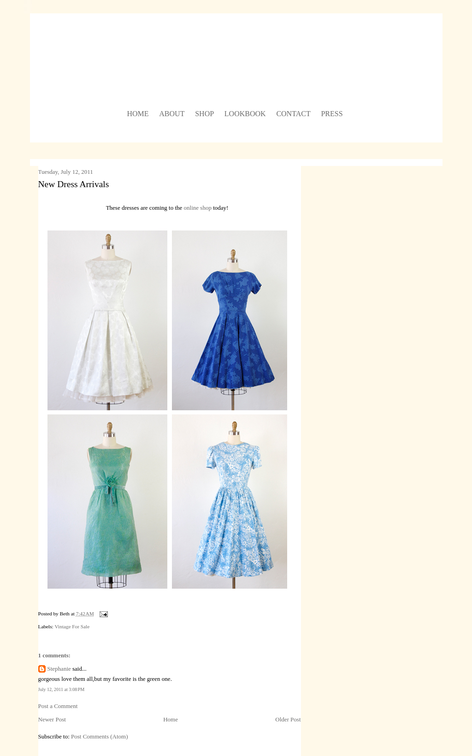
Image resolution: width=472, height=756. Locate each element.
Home (170, 719)
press (331, 114)
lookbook (245, 114)
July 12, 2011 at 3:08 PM (61, 689)
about (171, 114)
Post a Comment (58, 706)
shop (204, 114)
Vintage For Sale (71, 626)
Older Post (288, 719)
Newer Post (52, 719)
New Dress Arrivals (73, 184)
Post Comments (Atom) (99, 736)
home (137, 114)
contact (293, 114)
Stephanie (59, 668)
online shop (198, 207)
